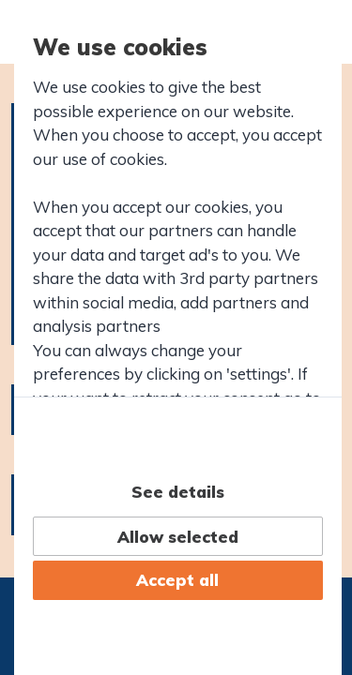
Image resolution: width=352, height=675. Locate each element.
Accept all (177, 580)
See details (177, 492)
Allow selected (177, 537)
